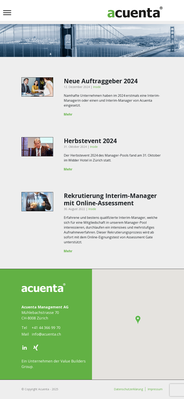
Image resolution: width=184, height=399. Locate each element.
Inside (97, 87)
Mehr (68, 114)
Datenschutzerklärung (128, 389)
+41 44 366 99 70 (46, 327)
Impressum (155, 389)
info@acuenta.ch (46, 334)
